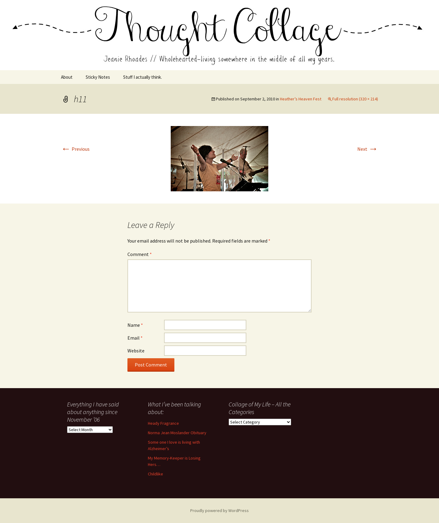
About (67, 77)
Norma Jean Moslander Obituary (177, 432)
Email (135, 338)
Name (135, 325)
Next (367, 149)
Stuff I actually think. (142, 77)
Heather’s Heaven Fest (300, 99)
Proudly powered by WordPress (219, 510)
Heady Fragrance (163, 423)
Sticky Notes (98, 77)
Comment (139, 254)
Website (136, 351)
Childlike (155, 474)
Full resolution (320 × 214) (355, 99)
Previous (75, 149)
